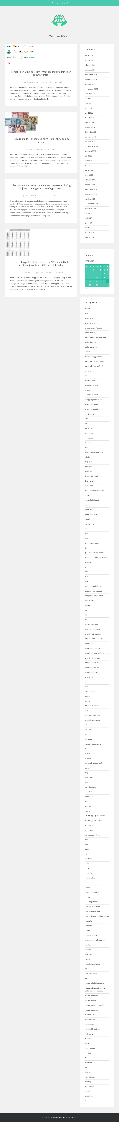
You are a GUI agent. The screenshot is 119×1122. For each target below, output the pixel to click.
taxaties (88, 945)
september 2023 (91, 204)
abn (86, 313)
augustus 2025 (90, 94)
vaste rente (89, 1024)
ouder (87, 801)
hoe (86, 581)
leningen (88, 739)
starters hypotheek (92, 906)
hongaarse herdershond (94, 596)
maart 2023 (89, 232)
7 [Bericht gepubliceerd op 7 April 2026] (90, 274)
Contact (65, 3)
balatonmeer (90, 380)
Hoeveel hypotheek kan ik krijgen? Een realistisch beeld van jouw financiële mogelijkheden (41, 263)
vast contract (90, 1019)
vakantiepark (90, 1000)
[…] (48, 99)
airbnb (87, 352)
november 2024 (91, 137)
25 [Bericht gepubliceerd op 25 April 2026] (104, 281)
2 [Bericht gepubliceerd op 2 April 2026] (97, 270)
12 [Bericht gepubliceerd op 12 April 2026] (107, 274)
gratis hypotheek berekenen (96, 557)
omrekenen (90, 792)
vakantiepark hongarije (94, 1005)
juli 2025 (88, 98)
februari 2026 (90, 65)
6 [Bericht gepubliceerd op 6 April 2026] (86, 274)
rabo (86, 854)
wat (50, 273)
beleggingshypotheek (93, 400)
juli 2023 (88, 213)
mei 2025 (88, 108)
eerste (87, 495)
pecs (86, 840)
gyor (86, 567)
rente (87, 868)
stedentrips (89, 926)
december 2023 (91, 189)
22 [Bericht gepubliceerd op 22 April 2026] (93, 281)
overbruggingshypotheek (95, 816)
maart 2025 (89, 118)
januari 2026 (90, 70)
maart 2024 (89, 175)
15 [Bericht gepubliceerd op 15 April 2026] (93, 277)
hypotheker (89, 677)
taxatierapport (91, 935)
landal (87, 725)
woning (88, 1082)
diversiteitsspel (91, 476)
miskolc (88, 758)
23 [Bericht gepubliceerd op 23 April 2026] (97, 281)
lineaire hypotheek (93, 744)
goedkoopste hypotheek (94, 553)
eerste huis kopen (92, 500)
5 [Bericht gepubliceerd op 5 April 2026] (107, 270)
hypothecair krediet (93, 634)
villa (87, 1043)
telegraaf (88, 954)
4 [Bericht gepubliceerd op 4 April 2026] (104, 270)
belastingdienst (91, 395)
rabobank (89, 859)
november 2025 (91, 79)
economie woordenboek (94, 490)
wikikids (88, 1072)
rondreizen (89, 873)
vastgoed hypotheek (93, 1029)
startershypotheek (92, 911)
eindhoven (89, 524)
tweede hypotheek (92, 964)
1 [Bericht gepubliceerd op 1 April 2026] (93, 270)
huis (86, 619)
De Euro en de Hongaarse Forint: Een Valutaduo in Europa (41, 140)
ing (86, 682)
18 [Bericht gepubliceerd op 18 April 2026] (104, 277)
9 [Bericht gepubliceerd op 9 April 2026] (97, 274)
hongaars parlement (93, 591)
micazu (88, 753)
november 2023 (91, 194)
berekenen (89, 414)
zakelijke (89, 1096)
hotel (87, 610)
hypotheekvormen (92, 672)
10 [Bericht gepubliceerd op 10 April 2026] (100, 274)
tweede (88, 959)
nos (86, 782)
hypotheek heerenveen (94, 648)
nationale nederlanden (94, 763)
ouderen (88, 806)
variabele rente (91, 1015)
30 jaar (87, 309)
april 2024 (89, 170)
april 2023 (89, 228)
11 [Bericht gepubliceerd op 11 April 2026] (104, 274)
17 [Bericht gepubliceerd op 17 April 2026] (100, 277)
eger (86, 505)
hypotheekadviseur (93, 658)
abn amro (89, 318)
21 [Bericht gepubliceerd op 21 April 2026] (90, 281)
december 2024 (91, 132)
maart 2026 (89, 60)
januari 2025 (90, 127)
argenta (88, 371)
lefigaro (88, 730)
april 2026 (89, 55)
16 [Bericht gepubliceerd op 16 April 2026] (97, 277)
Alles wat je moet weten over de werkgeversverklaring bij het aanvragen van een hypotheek (41, 187)
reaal (87, 863)
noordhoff (89, 777)
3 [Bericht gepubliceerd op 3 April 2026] (100, 270)
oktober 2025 (90, 84)
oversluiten (89, 825)
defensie (88, 471)
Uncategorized (45, 82)
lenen (46, 273)
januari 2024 (90, 185)
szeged (87, 930)
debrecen (88, 466)
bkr (86, 419)
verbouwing (89, 1034)
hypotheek (39, 273)
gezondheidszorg (92, 543)
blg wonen (89, 428)
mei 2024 (88, 165)
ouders (87, 811)
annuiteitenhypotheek (94, 366)
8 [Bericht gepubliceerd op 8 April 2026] (93, 274)
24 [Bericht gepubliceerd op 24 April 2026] (101, 281)
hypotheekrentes (92, 667)
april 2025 (89, 113)
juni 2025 (88, 103)
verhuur (88, 1039)
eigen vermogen (91, 514)
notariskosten (90, 787)
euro (86, 533)
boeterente (89, 438)
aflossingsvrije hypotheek (95, 337)
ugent (87, 969)
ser (86, 883)
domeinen (89, 481)
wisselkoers (90, 1077)
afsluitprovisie (91, 347)
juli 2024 (88, 156)
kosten (87, 701)
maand (88, 749)
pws (86, 844)
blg (86, 423)
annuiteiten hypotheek (94, 361)
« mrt (87, 288)
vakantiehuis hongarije (94, 983)
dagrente (88, 462)
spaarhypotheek (91, 902)
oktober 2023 (90, 199)
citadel (88, 457)
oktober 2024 (90, 142)
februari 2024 (90, 180)
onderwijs (89, 796)
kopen (87, 696)
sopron (87, 897)
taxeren (88, 950)
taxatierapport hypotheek (95, 940)
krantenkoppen (91, 706)
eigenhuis (89, 519)
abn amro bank (91, 323)
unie (86, 978)
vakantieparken (91, 1010)
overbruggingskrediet (94, 820)
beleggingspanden (92, 409)
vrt (86, 1058)
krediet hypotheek (92, 715)
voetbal (88, 1053)
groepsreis (89, 562)
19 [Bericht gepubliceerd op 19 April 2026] (107, 277)
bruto (87, 447)
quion (87, 849)
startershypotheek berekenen (97, 916)
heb (86, 572)
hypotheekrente (91, 663)
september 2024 (91, 146)
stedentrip (89, 921)
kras (86, 710)
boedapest (89, 433)
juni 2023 (88, 218)
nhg (86, 773)
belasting (89, 390)
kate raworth (90, 691)
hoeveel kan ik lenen (93, 586)
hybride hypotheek (92, 629)
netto (87, 768)
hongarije (89, 600)
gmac (87, 548)
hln (86, 577)
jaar (86, 686)
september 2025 (91, 89)
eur (45, 149)
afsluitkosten (90, 342)
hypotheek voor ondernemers (97, 653)
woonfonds (89, 1086)
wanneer (88, 1062)
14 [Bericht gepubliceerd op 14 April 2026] (90, 277)
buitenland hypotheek (94, 452)
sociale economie (92, 892)
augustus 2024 (90, 151)
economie (89, 486)
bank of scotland (91, 385)
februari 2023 (90, 237)
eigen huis (89, 510)
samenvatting (90, 878)
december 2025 (91, 75)
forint (87, 538)
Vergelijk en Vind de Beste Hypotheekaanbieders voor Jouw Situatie (41, 73)
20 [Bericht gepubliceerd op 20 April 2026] (87, 281)
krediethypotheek (92, 720)
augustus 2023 (90, 209)
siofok (87, 887)
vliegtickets (90, 1048)
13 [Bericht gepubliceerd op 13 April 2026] (86, 277)
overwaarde (89, 830)
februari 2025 (90, 122)
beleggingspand (91, 404)
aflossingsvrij (90, 333)
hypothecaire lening (93, 639)
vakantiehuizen (91, 995)
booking (88, 443)
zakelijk (88, 1091)
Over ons (55, 3)
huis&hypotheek (91, 624)
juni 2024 (88, 161)
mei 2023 (88, 223)
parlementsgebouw (93, 835)
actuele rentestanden (93, 328)
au (86, 376)
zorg (86, 1101)
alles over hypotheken (94, 356)
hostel (87, 605)
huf (86, 615)
